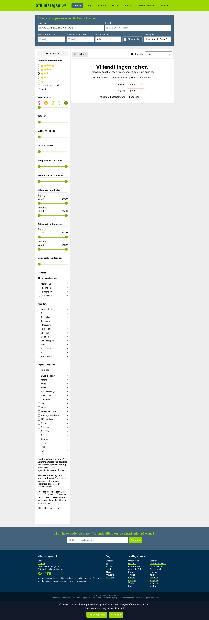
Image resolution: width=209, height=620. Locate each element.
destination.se (128, 598)
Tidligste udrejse (46, 34)
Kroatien (154, 578)
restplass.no (55, 598)
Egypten (132, 586)
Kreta (130, 572)
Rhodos (153, 572)
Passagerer (149, 34)
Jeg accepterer (96, 614)
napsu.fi (117, 598)
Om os (41, 561)
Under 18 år (133, 561)
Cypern (131, 578)
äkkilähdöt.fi (96, 598)
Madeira (153, 586)
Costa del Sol (134, 569)
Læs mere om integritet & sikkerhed (104, 608)
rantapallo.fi (108, 598)
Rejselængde (102, 34)
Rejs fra (42, 23)
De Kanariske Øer (158, 563)
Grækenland (155, 569)
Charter (77, 5)
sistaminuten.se (68, 598)
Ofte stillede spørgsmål (48, 508)
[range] (39, 107)
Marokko (154, 583)
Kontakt (41, 563)
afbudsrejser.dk (83, 598)
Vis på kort (80, 54)
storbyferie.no (153, 598)
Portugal (132, 580)
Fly (90, 5)
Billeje (128, 5)
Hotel (115, 5)
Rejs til (108, 23)
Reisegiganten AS (108, 595)
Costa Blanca (156, 566)
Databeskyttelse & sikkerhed (51, 569)
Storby (102, 5)
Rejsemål (166, 5)
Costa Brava (134, 566)
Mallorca (132, 563)
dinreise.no (141, 598)
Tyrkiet (131, 575)
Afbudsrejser (146, 5)
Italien (152, 575)
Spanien (153, 561)
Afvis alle (116, 614)
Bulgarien (154, 580)
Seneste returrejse (76, 34)
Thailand (132, 583)
